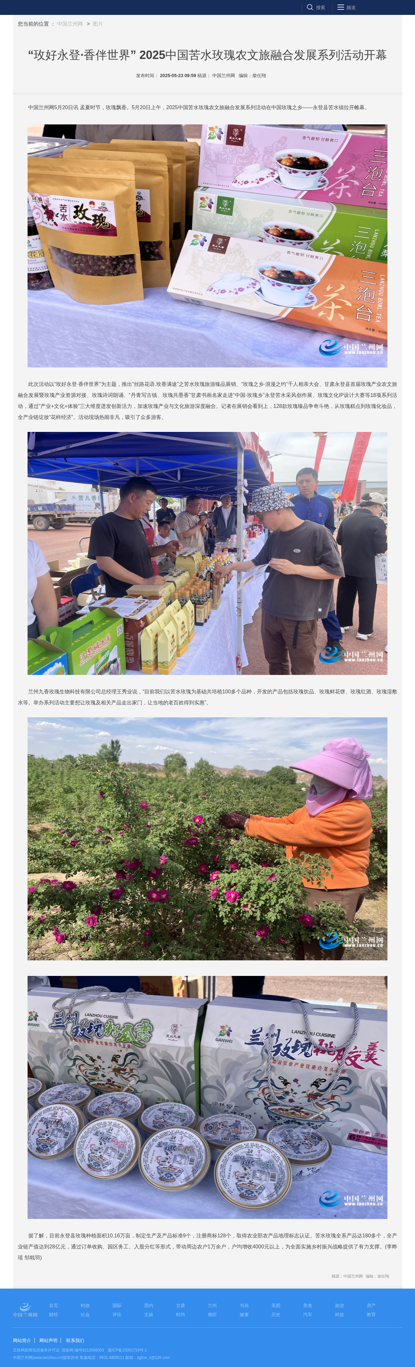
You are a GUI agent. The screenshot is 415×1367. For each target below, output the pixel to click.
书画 (244, 1305)
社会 (85, 1314)
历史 (275, 1314)
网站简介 (22, 1340)
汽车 (307, 1314)
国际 (117, 1305)
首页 (53, 1305)
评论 (117, 1314)
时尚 (180, 1314)
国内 (148, 1305)
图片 (98, 24)
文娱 (148, 1314)
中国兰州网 (70, 24)
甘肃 (180, 1305)
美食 (307, 1305)
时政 (85, 1305)
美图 (275, 1305)
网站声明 (48, 1340)
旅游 (339, 1305)
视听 (212, 1314)
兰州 (212, 1305)
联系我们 (75, 1340)
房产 (371, 1305)
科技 (339, 1314)
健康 (244, 1314)
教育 (371, 1314)
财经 (53, 1314)
